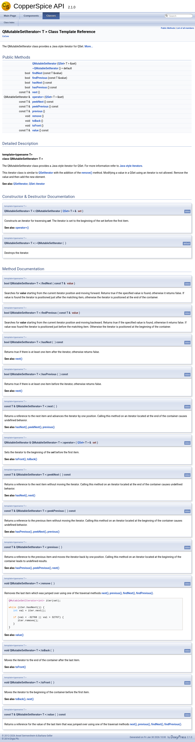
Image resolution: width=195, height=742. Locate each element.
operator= (38, 96)
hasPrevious (39, 87)
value (35, 130)
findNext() (129, 593)
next (35, 92)
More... (89, 46)
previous (37, 111)
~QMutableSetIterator (45, 68)
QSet (61, 63)
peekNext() (34, 427)
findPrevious (39, 77)
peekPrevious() (42, 567)
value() (19, 634)
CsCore (5, 36)
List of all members (185, 28)
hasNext (37, 82)
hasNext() (21, 427)
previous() (49, 427)
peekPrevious (40, 106)
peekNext (38, 101)
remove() (87, 172)
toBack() (32, 459)
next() (18, 358)
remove (36, 116)
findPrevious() (144, 593)
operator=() (22, 227)
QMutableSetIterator (44, 63)
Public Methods (168, 28)
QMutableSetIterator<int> (26, 600)
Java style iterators (131, 165)
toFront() (20, 459)
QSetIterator (45, 172)
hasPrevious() (23, 531)
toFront (36, 125)
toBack (36, 120)
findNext (37, 73)
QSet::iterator (37, 183)
